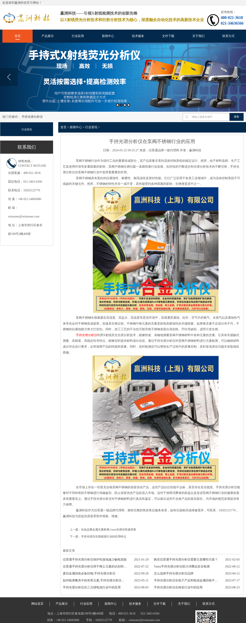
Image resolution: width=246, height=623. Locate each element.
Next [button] (237, 77)
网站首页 (37, 590)
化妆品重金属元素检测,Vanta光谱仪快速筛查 (108, 516)
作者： (184, 150)
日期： (107, 150)
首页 (18, 36)
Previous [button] (9, 77)
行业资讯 (27, 129)
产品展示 (48, 36)
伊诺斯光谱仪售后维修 (87, 619)
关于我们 (198, 36)
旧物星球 (160, 619)
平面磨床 (145, 619)
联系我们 (27, 147)
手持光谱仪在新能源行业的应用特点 (103, 523)
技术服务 (138, 36)
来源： (144, 150)
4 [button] (128, 105)
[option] (123, 77)
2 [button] (121, 105)
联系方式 (228, 36)
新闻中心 (108, 36)
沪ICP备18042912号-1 (134, 613)
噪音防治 (130, 619)
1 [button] (117, 105)
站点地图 (46, 619)
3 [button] (125, 105)
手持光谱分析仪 (32, 116)
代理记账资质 (113, 619)
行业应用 (78, 36)
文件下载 (168, 36)
